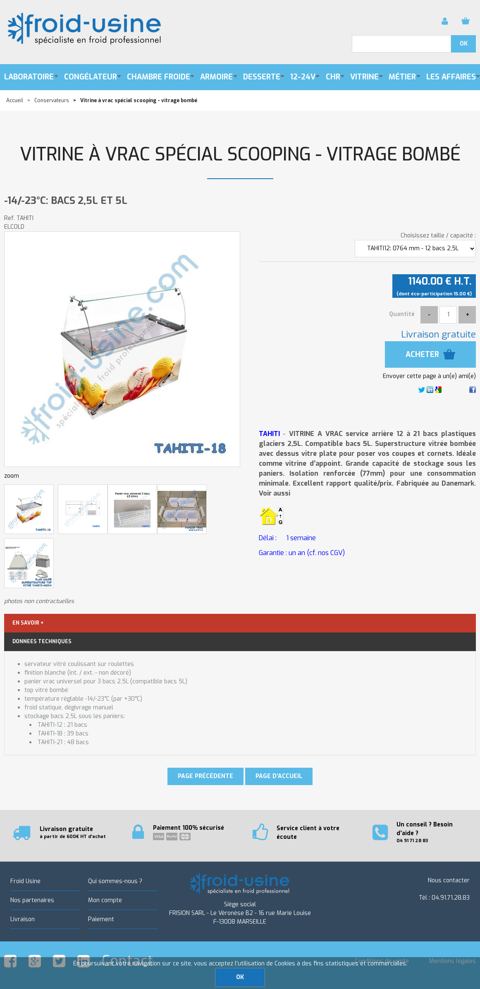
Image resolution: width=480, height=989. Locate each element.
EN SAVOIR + (27, 623)
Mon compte (105, 900)
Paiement (101, 919)
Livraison (22, 919)
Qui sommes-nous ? (115, 881)
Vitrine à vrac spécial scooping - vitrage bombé (240, 154)
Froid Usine (25, 881)
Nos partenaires (32, 900)
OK (240, 977)
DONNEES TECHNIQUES (42, 641)
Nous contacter (449, 880)
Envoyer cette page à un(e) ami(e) (429, 376)
